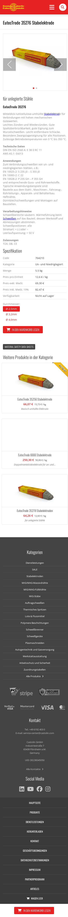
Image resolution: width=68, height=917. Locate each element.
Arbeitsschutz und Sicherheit (34, 663)
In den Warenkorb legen (23, 329)
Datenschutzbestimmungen (35, 860)
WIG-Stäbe (34, 596)
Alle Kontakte (34, 769)
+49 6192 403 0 (37, 729)
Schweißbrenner (35, 629)
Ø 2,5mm (11, 309)
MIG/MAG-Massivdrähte (35, 582)
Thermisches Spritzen (34, 609)
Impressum (34, 870)
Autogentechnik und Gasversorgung (34, 649)
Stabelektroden (34, 576)
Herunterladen (35, 831)
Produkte (35, 812)
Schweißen (9, 218)
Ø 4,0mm (11, 319)
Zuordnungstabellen (35, 669)
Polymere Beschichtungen (35, 622)
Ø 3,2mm (11, 314)
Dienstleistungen (35, 562)
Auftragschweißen (34, 602)
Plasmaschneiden (34, 643)
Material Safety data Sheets (19, 347)
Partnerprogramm (34, 879)
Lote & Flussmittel (34, 616)
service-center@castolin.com (38, 733)
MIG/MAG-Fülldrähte (35, 589)
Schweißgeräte (35, 636)
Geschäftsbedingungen (35, 850)
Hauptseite (35, 803)
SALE (34, 569)
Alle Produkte (35, 676)
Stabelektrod (51, 114)
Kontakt (34, 841)
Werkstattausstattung (35, 656)
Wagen (35, 898)
